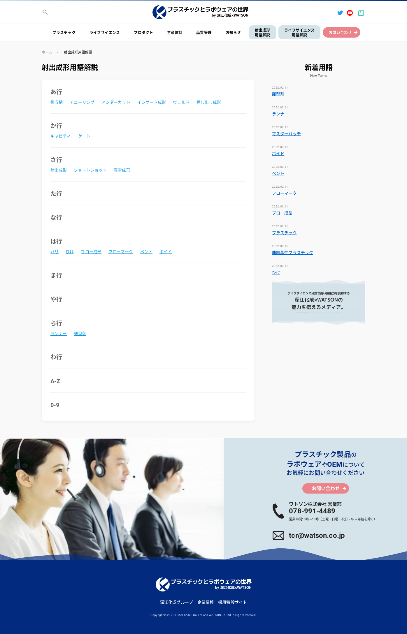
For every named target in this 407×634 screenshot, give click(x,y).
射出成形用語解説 (262, 32)
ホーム (47, 52)
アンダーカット (115, 102)
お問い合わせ (340, 32)
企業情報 (205, 602)
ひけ (70, 251)
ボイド (165, 251)
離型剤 (80, 333)
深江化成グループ (176, 602)
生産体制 (174, 32)
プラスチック (64, 32)
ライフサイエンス (105, 32)
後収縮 (56, 102)
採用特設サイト (232, 602)
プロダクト (143, 32)
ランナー (58, 333)
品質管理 (203, 32)
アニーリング (82, 102)
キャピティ (60, 136)
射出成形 (58, 170)
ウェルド (181, 102)
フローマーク (120, 251)
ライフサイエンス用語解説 (299, 32)
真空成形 (122, 170)
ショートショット (90, 170)
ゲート (84, 136)
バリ (54, 251)
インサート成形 (151, 102)
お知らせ (233, 32)
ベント (146, 251)
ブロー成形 (91, 251)
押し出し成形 (209, 102)
